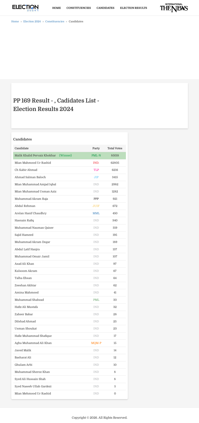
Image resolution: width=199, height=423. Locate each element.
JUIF (96, 206)
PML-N (96, 155)
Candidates (105, 7)
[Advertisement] (99, 52)
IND (96, 184)
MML (96, 213)
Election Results (133, 7)
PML (96, 300)
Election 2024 (32, 21)
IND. (96, 162)
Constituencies (79, 7)
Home (56, 7)
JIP (96, 177)
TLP (96, 170)
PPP (96, 199)
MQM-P (96, 343)
